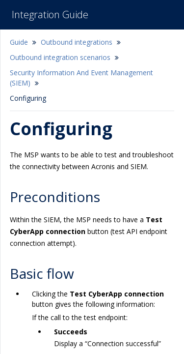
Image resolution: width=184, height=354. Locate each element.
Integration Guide (50, 14)
